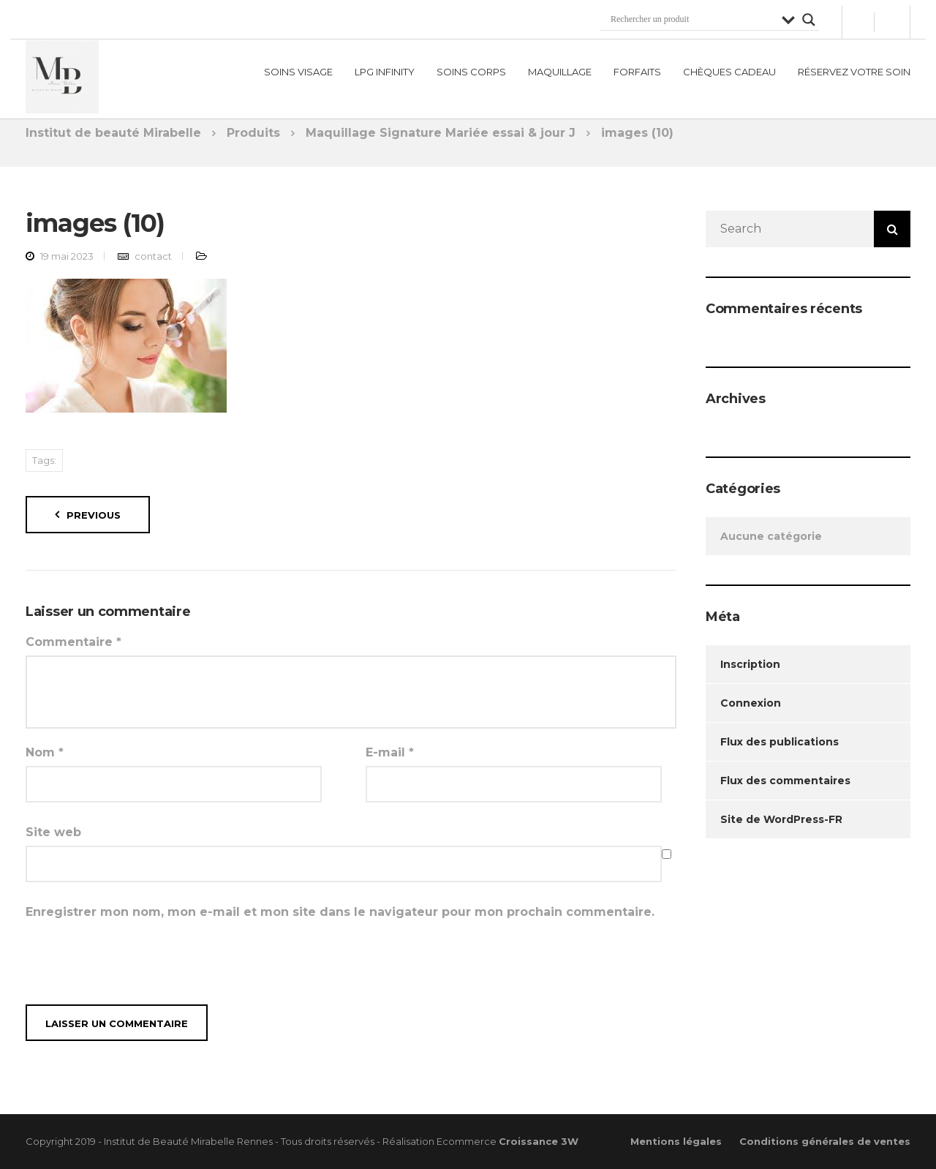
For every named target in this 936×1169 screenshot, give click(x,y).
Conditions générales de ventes (824, 1141)
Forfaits (637, 66)
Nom (45, 752)
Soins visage (298, 66)
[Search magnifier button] (809, 14)
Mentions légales (676, 1141)
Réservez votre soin (854, 66)
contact (153, 256)
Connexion (750, 703)
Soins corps (471, 66)
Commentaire (73, 642)
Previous (94, 515)
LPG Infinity (385, 66)
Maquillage (560, 66)
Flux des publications (779, 741)
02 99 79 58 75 (66, 16)
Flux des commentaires (785, 780)
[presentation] (137, 961)
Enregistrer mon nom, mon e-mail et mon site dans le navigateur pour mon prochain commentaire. (340, 912)
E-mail (390, 752)
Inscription (750, 664)
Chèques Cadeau (729, 66)
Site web (53, 832)
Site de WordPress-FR (781, 819)
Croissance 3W (538, 1141)
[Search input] (692, 14)
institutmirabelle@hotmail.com (202, 16)
